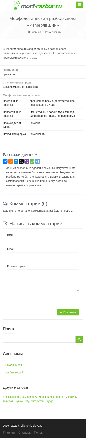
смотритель (38, 401)
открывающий (11, 396)
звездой (72, 396)
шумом (19, 401)
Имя (10, 234)
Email (10, 249)
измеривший (30, 396)
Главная (34, 32)
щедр (50, 401)
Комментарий (16, 266)
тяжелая (8, 401)
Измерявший (53, 32)
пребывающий (14, 372)
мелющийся (46, 396)
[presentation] (36, 301)
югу (27, 401)
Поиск (38, 432)
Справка (24, 432)
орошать (60, 396)
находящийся (13, 364)
